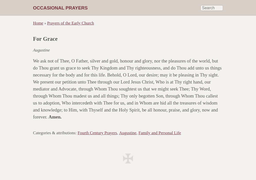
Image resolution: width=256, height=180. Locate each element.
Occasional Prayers (60, 7)
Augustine (127, 132)
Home (38, 23)
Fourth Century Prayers (97, 132)
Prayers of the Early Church (70, 23)
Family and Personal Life (159, 132)
